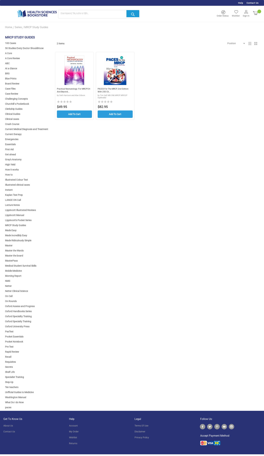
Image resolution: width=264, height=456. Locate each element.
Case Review (11, 93)
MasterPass (11, 260)
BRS (7, 73)
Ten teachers (11, 387)
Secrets (9, 367)
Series (18, 27)
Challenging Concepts (16, 98)
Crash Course (12, 124)
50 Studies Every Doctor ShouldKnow (24, 48)
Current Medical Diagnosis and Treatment (26, 129)
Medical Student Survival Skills (20, 265)
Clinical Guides (12, 114)
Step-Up (9, 382)
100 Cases (10, 43)
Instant (9, 190)
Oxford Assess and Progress (20, 306)
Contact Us (252, 3)
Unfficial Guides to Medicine (19, 392)
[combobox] (98, 14)
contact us (9, 431)
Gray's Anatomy (13, 159)
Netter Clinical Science (16, 291)
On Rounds (11, 301)
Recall (8, 356)
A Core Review (12, 58)
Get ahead (10, 154)
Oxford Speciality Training (18, 316)
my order (74, 431)
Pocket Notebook (14, 341)
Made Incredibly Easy (16, 235)
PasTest (9, 331)
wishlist (73, 437)
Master (8, 245)
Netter (8, 286)
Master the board (14, 255)
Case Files (10, 88)
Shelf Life (10, 372)
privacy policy (142, 437)
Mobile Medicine (13, 270)
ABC (7, 63)
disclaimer (140, 431)
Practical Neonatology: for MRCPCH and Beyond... (71, 91)
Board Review (12, 83)
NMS (7, 281)
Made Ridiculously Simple (18, 240)
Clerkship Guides (13, 109)
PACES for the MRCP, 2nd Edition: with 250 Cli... (111, 91)
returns (73, 443)
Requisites (10, 362)
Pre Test (9, 346)
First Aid (9, 149)
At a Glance (11, 68)
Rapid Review (12, 351)
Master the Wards (14, 250)
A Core (8, 53)
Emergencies (11, 139)
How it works (12, 169)
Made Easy (10, 230)
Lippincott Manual (14, 215)
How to (9, 174)
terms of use (141, 425)
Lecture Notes (12, 205)
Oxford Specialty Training (18, 321)
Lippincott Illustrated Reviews (20, 210)
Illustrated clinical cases (17, 184)
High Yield (10, 164)
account (73, 425)
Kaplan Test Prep (14, 195)
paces (8, 407)
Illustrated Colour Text (16, 179)
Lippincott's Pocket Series (18, 220)
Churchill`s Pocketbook (17, 104)
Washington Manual (15, 397)
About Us (8, 425)
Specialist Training (14, 377)
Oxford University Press (17, 326)
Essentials (10, 144)
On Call (8, 296)
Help (240, 3)
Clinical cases (12, 119)
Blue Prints (10, 78)
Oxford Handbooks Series (18, 311)
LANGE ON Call (13, 200)
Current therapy (13, 134)
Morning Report (13, 276)
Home (8, 27)
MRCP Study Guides (15, 225)
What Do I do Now (14, 402)
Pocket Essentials (14, 336)
